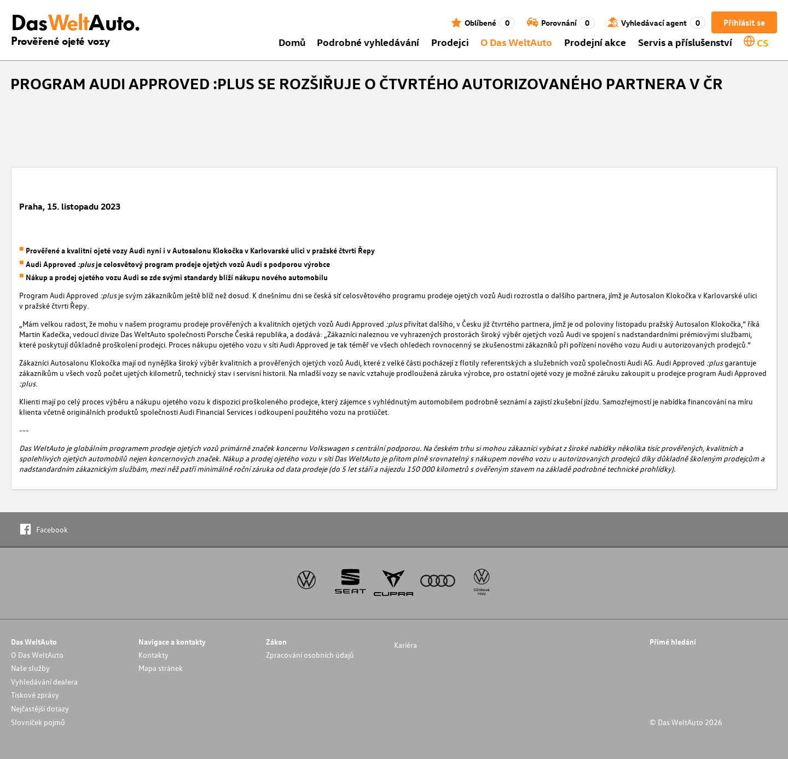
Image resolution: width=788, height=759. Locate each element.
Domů (292, 42)
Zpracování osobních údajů (310, 655)
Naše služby (30, 668)
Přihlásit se (744, 22)
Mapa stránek (160, 668)
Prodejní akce (595, 42)
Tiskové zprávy (35, 695)
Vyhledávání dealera (44, 681)
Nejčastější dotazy (40, 708)
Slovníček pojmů (38, 722)
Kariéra (405, 645)
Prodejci (450, 42)
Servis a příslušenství (685, 42)
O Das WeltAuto (516, 42)
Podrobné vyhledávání (368, 42)
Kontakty (153, 655)
